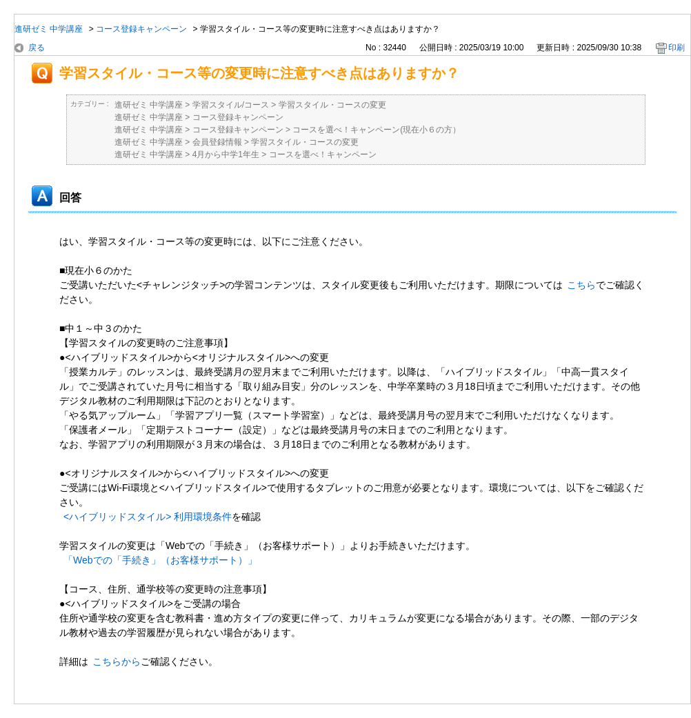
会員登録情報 (217, 142)
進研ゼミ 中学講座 (48, 29)
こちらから (116, 661)
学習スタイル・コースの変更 (332, 105)
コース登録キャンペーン (141, 29)
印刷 (676, 47)
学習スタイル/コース (230, 105)
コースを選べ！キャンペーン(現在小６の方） (376, 129)
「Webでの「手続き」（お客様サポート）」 (160, 560)
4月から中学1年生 (225, 154)
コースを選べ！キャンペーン (323, 154)
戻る (36, 47)
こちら (581, 284)
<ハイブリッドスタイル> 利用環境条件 (147, 516)
